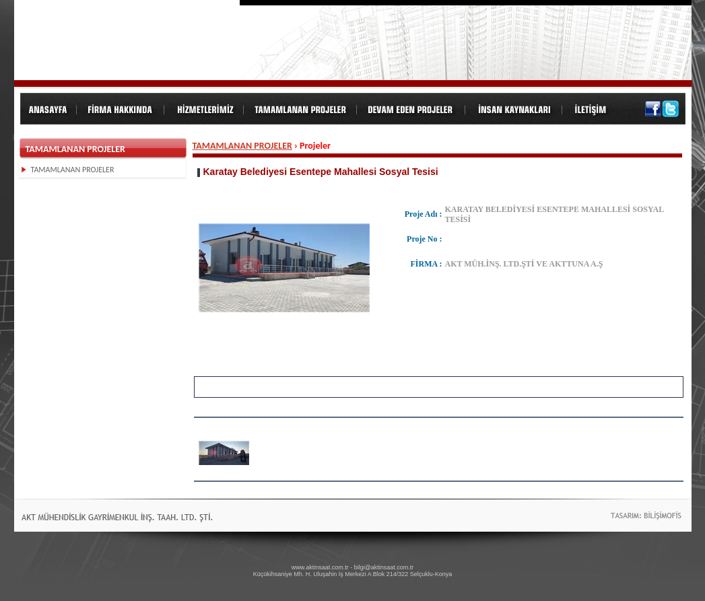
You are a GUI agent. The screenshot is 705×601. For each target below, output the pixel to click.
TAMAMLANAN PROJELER (242, 145)
